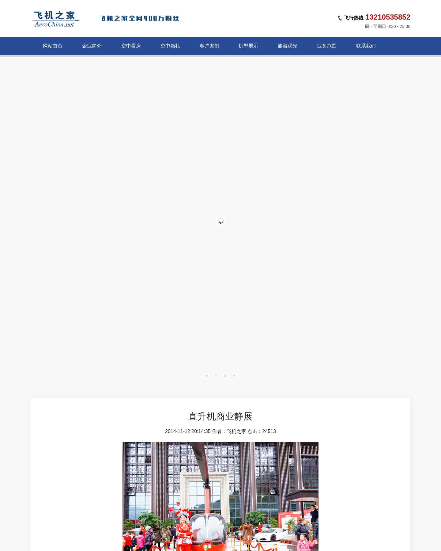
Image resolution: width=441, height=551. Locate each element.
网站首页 (52, 45)
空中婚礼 (170, 45)
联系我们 (366, 45)
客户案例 (209, 45)
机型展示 (248, 45)
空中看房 (131, 45)
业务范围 (327, 45)
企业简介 (92, 45)
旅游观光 (287, 45)
